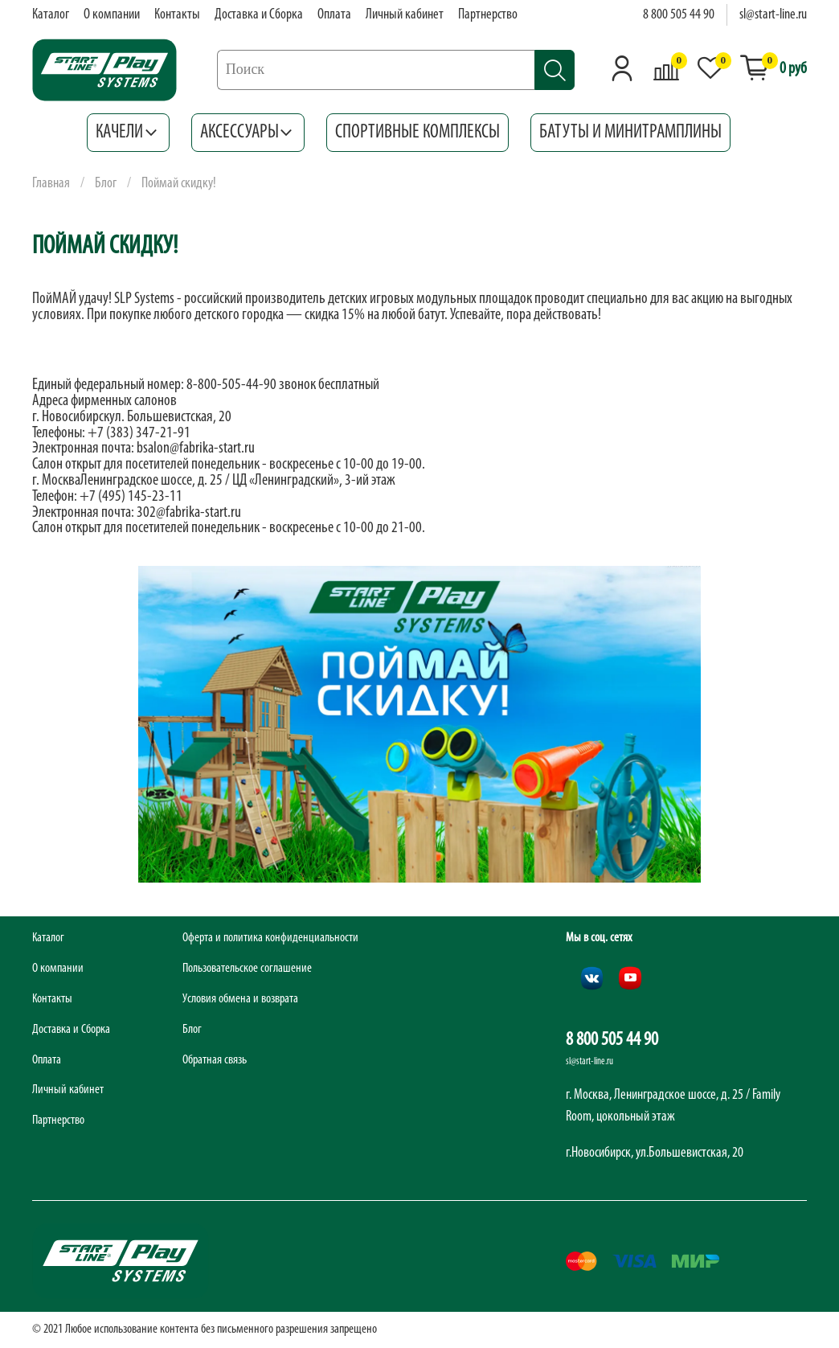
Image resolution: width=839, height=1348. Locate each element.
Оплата (334, 15)
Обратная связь (214, 1060)
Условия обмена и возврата (240, 999)
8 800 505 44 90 (678, 15)
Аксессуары (248, 132)
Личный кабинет (405, 15)
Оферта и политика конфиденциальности (270, 938)
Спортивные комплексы (417, 132)
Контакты (177, 15)
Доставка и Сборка (259, 15)
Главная (51, 183)
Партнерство (488, 15)
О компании (112, 15)
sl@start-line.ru (773, 15)
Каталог (50, 15)
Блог (106, 183)
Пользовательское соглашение (247, 968)
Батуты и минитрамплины (630, 132)
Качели (128, 132)
